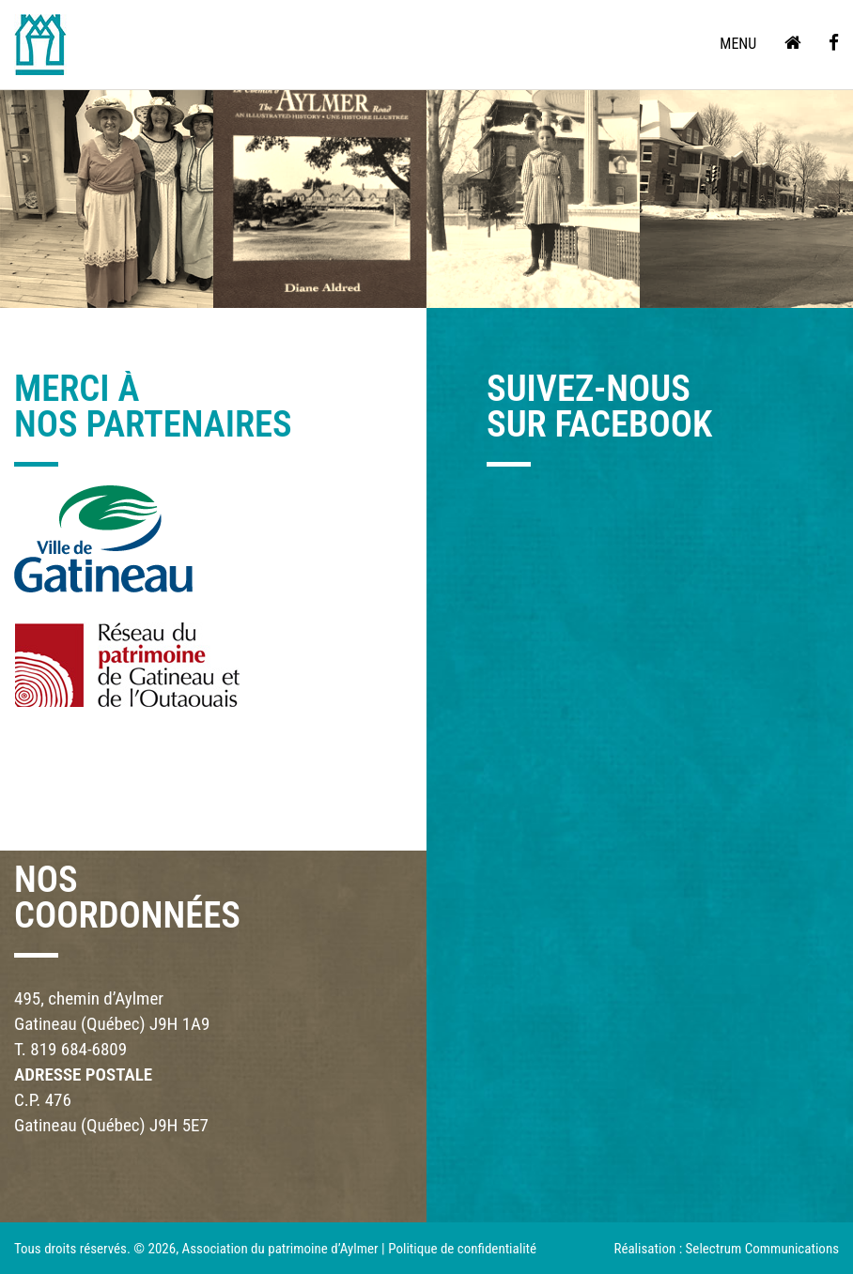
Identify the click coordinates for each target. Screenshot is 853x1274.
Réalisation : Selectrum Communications (726, 1248)
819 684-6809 (78, 1049)
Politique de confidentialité (462, 1248)
